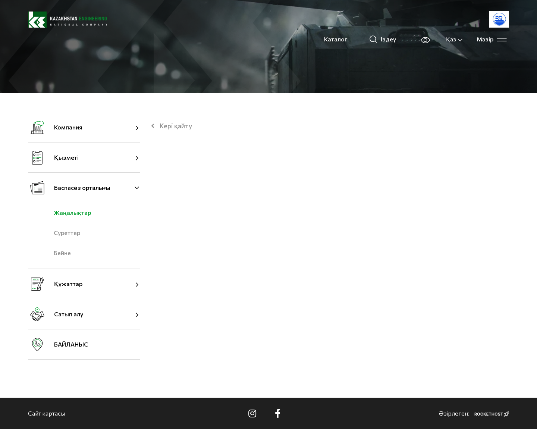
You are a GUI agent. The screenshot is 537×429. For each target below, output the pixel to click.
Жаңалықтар (72, 212)
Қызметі (66, 157)
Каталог (335, 39)
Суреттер (67, 232)
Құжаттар (68, 283)
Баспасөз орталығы (82, 187)
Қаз (454, 39)
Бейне (62, 252)
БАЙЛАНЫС (71, 344)
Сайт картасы (46, 413)
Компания (68, 127)
